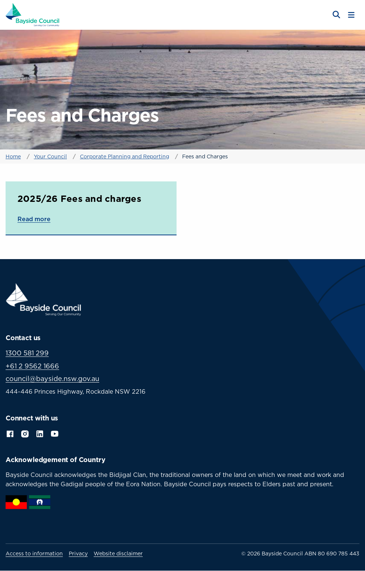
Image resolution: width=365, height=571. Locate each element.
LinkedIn (39, 433)
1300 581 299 (27, 353)
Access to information (34, 553)
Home (13, 156)
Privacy (78, 553)
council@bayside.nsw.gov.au (52, 378)
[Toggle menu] (351, 15)
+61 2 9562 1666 (32, 366)
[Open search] (335, 15)
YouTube (55, 433)
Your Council (50, 156)
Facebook (10, 433)
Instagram (24, 433)
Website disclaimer (118, 553)
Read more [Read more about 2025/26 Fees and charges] (34, 219)
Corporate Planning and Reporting (124, 156)
